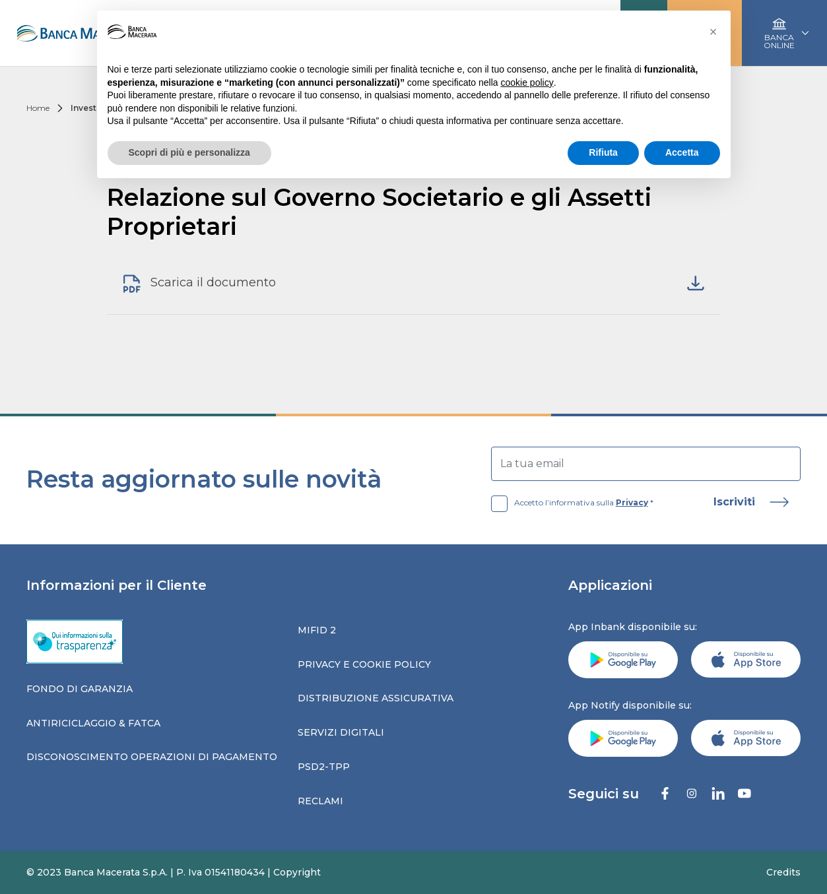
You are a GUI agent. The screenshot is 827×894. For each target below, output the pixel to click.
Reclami (320, 801)
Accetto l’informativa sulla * (572, 502)
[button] (713, 31)
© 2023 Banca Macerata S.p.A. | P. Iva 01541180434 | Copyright (173, 872)
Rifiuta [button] (603, 152)
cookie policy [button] (526, 82)
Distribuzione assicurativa (375, 698)
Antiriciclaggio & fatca (93, 723)
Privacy (632, 502)
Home (38, 108)
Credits (783, 872)
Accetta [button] (682, 152)
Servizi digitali (341, 732)
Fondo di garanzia (79, 689)
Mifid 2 (317, 630)
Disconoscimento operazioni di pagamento (151, 757)
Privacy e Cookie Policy (364, 664)
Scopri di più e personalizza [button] (189, 152)
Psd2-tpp (324, 767)
